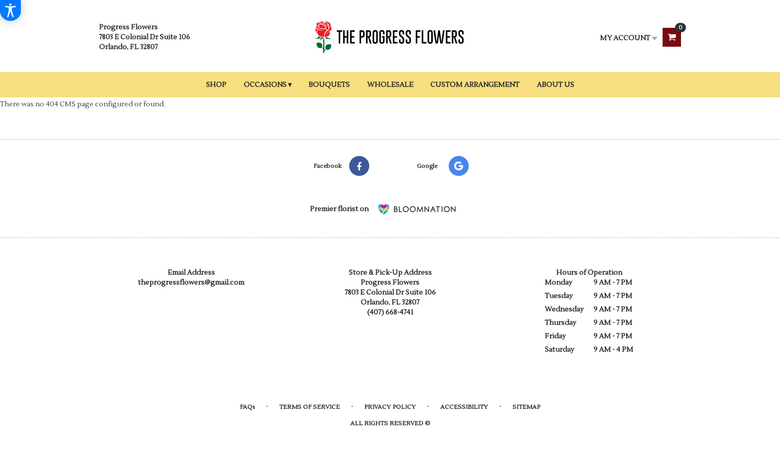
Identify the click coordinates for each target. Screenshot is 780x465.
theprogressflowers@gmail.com (191, 282)
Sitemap (526, 407)
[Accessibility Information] (10, 10)
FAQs (247, 407)
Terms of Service (309, 407)
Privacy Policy (390, 407)
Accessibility (464, 407)
